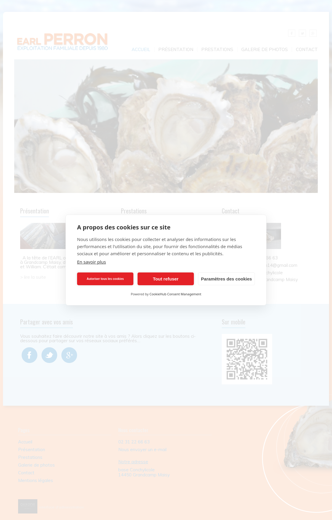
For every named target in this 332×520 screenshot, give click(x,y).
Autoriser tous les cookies (105, 278)
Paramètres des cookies (226, 278)
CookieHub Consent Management (175, 294)
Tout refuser (165, 278)
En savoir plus (91, 262)
